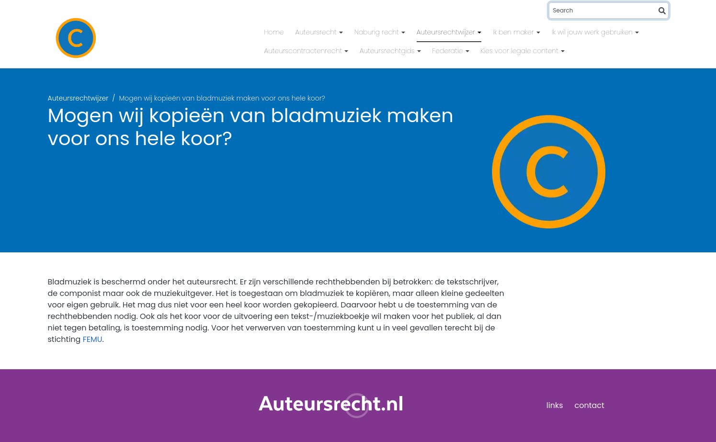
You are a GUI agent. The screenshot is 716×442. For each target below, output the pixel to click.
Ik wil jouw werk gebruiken (593, 32)
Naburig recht (377, 32)
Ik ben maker (514, 32)
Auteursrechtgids (388, 51)
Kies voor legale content (520, 51)
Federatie (448, 51)
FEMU (92, 339)
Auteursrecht (317, 32)
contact (589, 405)
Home (274, 32)
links (554, 405)
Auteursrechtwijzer (447, 32)
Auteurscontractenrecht (304, 51)
